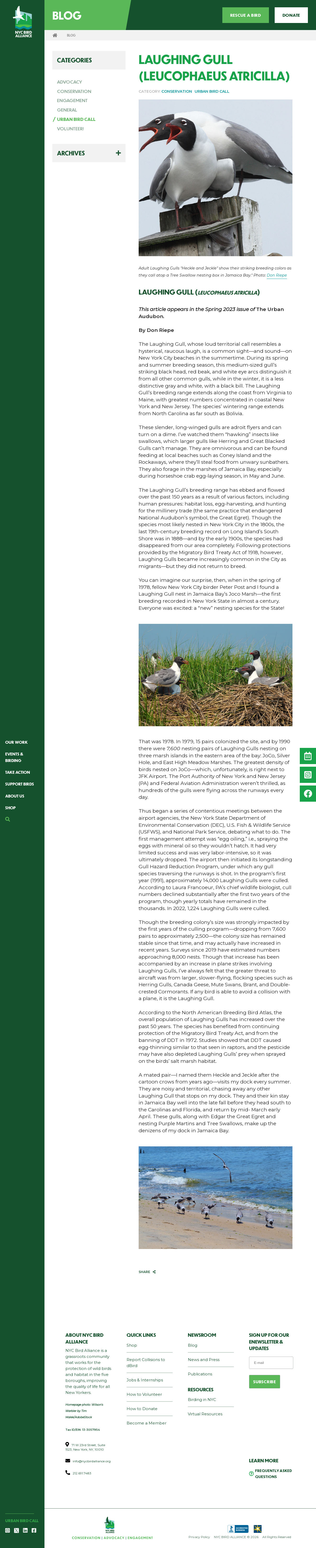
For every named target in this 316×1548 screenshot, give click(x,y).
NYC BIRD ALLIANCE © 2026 (236, 1537)
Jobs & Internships (145, 1379)
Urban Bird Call (21, 1520)
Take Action (17, 772)
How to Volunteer (144, 1394)
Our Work (16, 742)
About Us (14, 795)
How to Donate (142, 1408)
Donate (291, 15)
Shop (10, 807)
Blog (192, 1345)
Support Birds (19, 783)
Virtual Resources (205, 1413)
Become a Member (146, 1423)
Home (55, 35)
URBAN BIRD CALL (76, 119)
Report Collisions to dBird (146, 1362)
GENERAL (67, 110)
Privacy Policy (199, 1537)
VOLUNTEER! (70, 128)
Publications (200, 1373)
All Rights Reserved (276, 1537)
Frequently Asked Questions (273, 1473)
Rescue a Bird (245, 15)
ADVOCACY (69, 82)
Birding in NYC (202, 1399)
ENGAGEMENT (72, 100)
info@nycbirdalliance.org (92, 1461)
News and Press (203, 1359)
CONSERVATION (74, 91)
